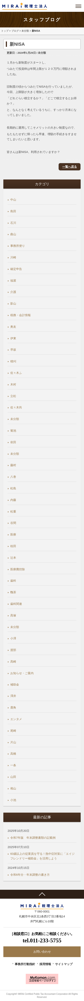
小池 (13, 800)
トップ (5, 30)
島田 (13, 211)
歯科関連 (16, 604)
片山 (13, 742)
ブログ (15, 30)
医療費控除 (17, 569)
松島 (13, 488)
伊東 (13, 338)
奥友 (13, 326)
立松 (13, 396)
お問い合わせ (42, 951)
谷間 (13, 523)
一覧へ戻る (69, 166)
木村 (13, 384)
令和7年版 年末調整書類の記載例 (33, 837)
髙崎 (13, 661)
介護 (13, 292)
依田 (13, 442)
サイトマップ (64, 964)
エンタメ (16, 719)
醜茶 (13, 592)
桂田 (13, 546)
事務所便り (17, 245)
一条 (13, 765)
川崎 (13, 257)
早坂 (13, 349)
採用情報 (45, 964)
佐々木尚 (16, 407)
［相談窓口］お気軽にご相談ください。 (42, 938)
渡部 (13, 650)
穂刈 (13, 361)
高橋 (13, 753)
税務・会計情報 (20, 315)
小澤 (13, 638)
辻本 (13, 557)
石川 (13, 223)
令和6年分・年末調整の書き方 (30, 874)
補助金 (14, 684)
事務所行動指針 (25, 964)
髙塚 (13, 615)
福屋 (13, 280)
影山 (13, 303)
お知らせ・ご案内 (22, 673)
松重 (13, 511)
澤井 (13, 696)
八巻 (13, 476)
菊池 (13, 430)
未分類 (25, 30)
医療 (13, 534)
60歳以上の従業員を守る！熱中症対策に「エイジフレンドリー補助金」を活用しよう (42, 856)
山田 (13, 777)
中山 (13, 199)
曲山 (13, 234)
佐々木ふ (16, 373)
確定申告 (16, 269)
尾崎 (13, 730)
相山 (13, 788)
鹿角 (13, 707)
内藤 (13, 500)
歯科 (13, 580)
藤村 (13, 465)
